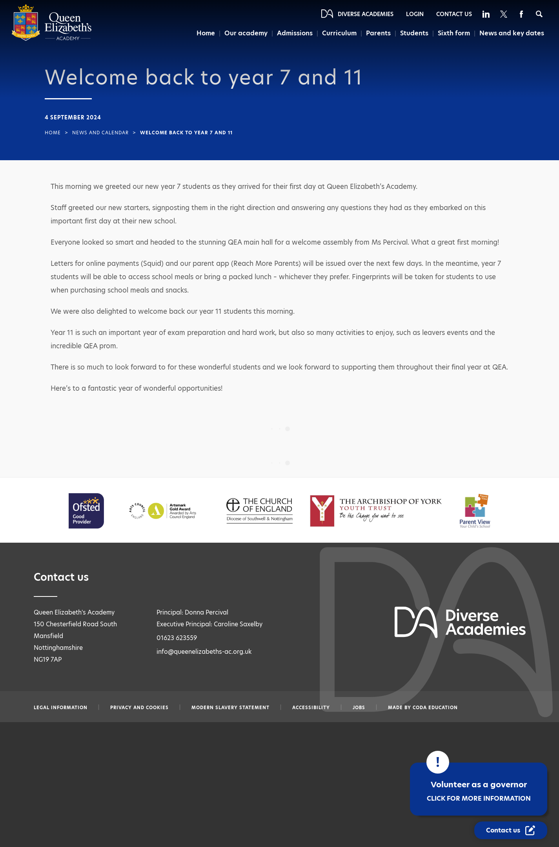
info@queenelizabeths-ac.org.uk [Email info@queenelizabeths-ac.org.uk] (204, 652)
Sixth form (454, 33)
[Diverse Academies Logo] (51, 39)
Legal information (60, 707)
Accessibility (311, 707)
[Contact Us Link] (510, 830)
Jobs (359, 707)
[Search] (539, 14)
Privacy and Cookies (139, 707)
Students (414, 33)
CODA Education (435, 707)
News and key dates (511, 33)
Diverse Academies (365, 14)
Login (415, 14)
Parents (378, 33)
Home (206, 33)
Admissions (295, 33)
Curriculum (339, 33)
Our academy (246, 33)
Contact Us (454, 14)
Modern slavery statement (230, 707)
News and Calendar (100, 133)
